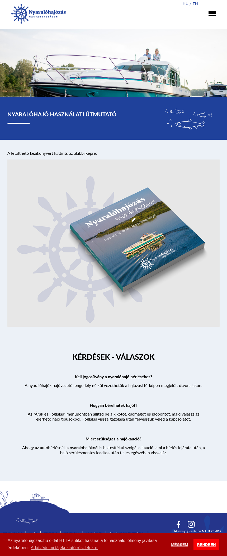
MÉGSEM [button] (179, 545)
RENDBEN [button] (206, 545)
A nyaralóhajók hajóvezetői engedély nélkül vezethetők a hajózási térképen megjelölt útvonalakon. (113, 385)
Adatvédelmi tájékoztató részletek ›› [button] (64, 547)
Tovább (113, 358)
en (195, 3)
